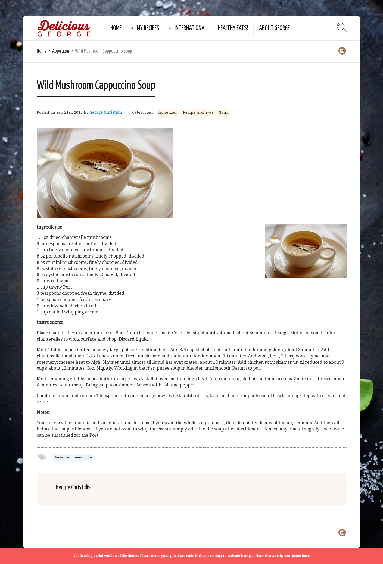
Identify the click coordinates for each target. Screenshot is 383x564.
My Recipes (148, 28)
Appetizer (61, 51)
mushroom (83, 457)
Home (116, 28)
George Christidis (106, 112)
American (62, 457)
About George (274, 28)
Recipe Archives (198, 112)
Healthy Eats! (233, 28)
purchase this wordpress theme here (279, 556)
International (191, 28)
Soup (224, 112)
